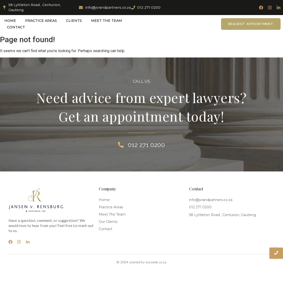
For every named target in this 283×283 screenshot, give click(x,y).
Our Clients (108, 221)
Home (10, 20)
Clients (74, 20)
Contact (16, 27)
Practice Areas (41, 20)
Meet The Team (106, 20)
